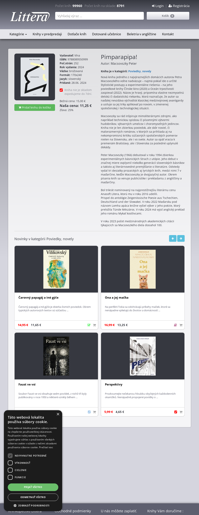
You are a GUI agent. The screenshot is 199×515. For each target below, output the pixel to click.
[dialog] (33, 460)
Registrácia (178, 6)
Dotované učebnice (106, 34)
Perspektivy (113, 384)
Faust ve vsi (27, 384)
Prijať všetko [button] (33, 487)
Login (158, 6)
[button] (33, 505)
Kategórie (18, 34)
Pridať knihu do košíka (35, 107)
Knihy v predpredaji (47, 34)
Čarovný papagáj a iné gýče (38, 297)
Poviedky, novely (139, 71)
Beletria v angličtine (141, 34)
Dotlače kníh (77, 34)
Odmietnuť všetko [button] (33, 497)
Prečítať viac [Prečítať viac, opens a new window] (46, 447)
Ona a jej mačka (116, 297)
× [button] (57, 414)
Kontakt (168, 34)
